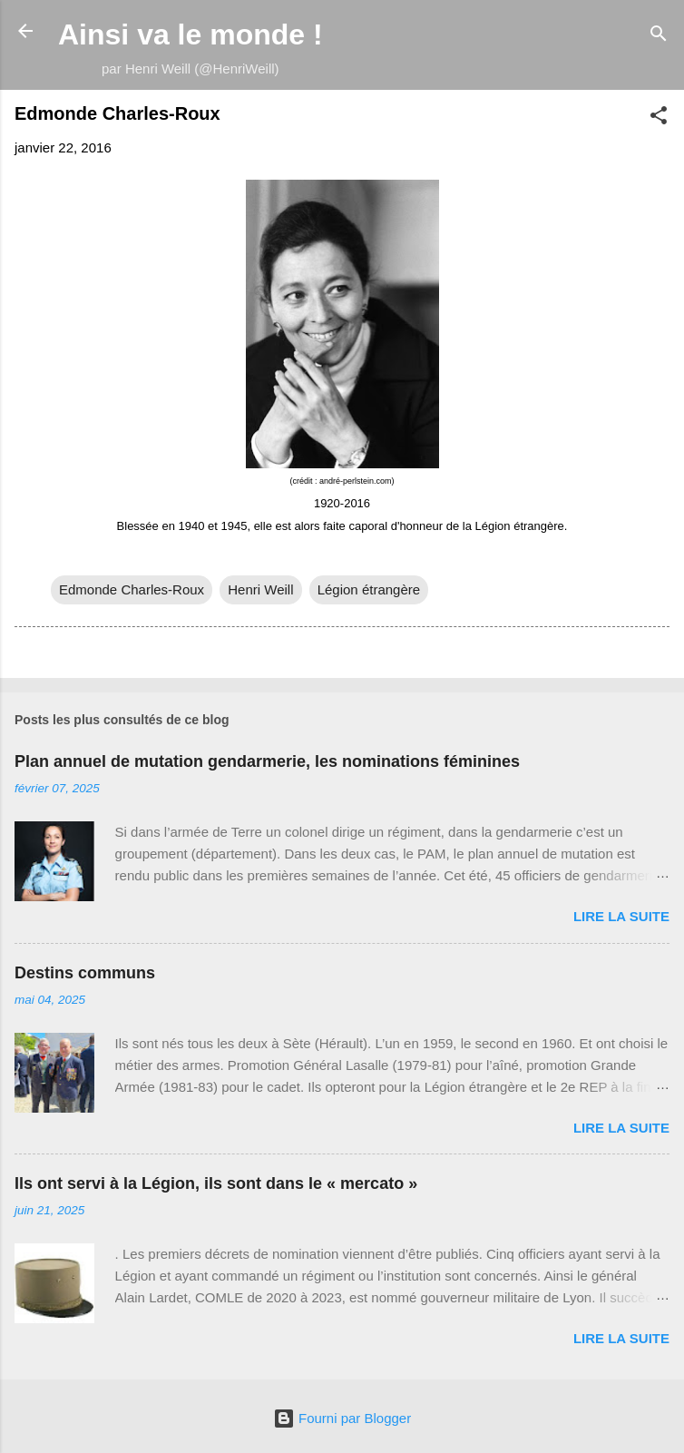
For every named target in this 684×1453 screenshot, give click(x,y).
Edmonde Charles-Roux (131, 589)
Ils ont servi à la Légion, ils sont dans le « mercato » (216, 1183)
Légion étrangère (369, 589)
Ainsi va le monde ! (190, 34)
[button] (658, 118)
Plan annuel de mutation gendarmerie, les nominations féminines (267, 761)
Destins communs (85, 973)
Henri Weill (260, 589)
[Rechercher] (658, 36)
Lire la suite (621, 916)
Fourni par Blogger (342, 1418)
